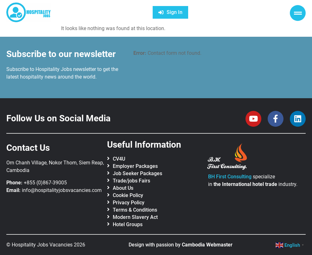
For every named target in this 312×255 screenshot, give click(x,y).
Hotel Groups (128, 224)
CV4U (119, 159)
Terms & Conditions (135, 210)
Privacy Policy (128, 203)
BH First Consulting (230, 177)
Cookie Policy (128, 195)
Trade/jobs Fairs (131, 181)
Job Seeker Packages (137, 173)
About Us (123, 188)
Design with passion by (180, 245)
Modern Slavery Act (135, 217)
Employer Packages (135, 166)
